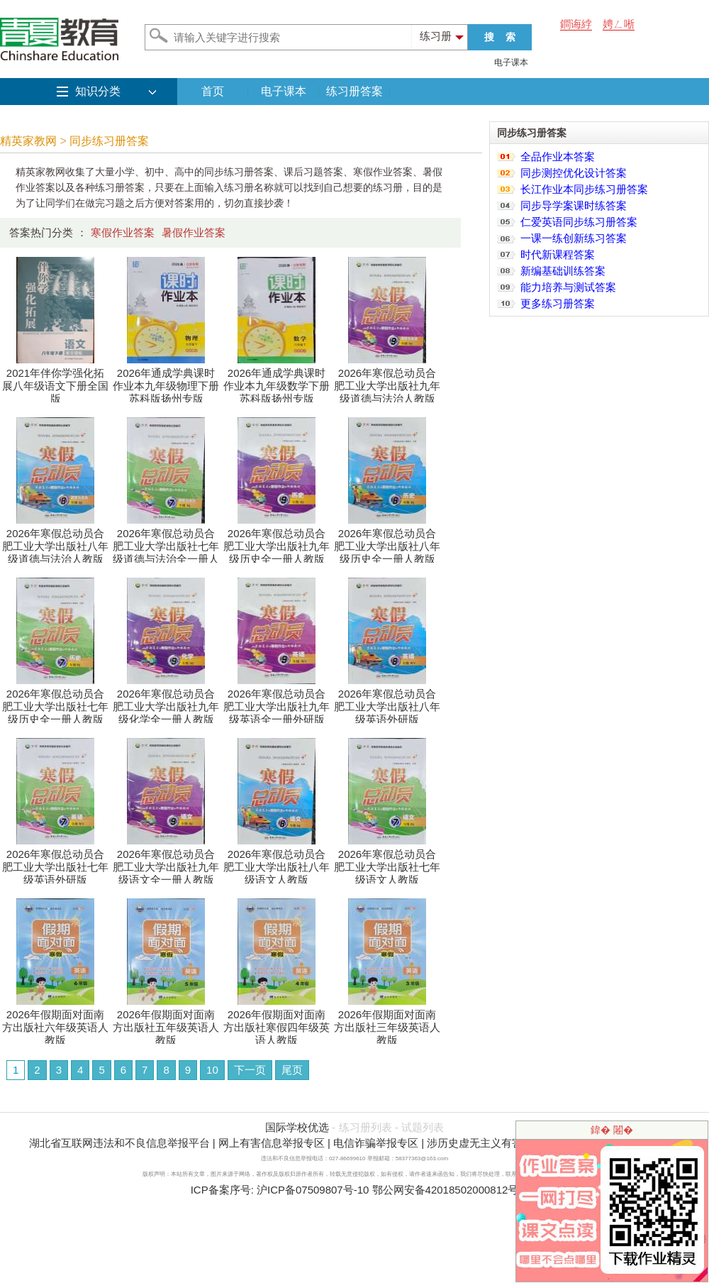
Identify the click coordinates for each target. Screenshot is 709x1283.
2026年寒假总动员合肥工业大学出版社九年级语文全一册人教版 (166, 862)
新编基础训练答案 (562, 271)
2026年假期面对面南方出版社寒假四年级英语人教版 (276, 1022)
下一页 (250, 1070)
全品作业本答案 (557, 156)
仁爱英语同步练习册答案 (578, 222)
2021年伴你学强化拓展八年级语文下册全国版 (55, 380)
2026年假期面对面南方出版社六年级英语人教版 (55, 1022)
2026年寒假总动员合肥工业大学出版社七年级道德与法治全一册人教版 (166, 547)
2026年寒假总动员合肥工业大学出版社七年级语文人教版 (387, 862)
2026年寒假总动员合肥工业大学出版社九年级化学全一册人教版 (166, 701)
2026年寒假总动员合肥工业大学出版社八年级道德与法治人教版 (55, 541)
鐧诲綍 (576, 24)
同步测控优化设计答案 (573, 173)
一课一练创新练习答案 (573, 238)
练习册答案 (354, 91)
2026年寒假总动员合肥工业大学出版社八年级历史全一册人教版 (387, 541)
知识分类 (98, 91)
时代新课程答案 (557, 254)
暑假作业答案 (193, 232)
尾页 (292, 1070)
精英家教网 (28, 141)
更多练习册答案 (557, 303)
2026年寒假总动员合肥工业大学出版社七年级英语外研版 (55, 862)
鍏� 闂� (612, 1129)
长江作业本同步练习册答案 (584, 189)
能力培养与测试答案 (568, 287)
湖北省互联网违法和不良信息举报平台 (119, 1143)
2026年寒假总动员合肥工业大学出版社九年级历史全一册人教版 (276, 541)
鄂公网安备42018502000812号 (445, 1190)
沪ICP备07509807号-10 (313, 1190)
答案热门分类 (41, 232)
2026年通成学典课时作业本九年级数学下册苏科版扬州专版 (276, 380)
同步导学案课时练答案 (573, 205)
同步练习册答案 (109, 141)
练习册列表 (365, 1127)
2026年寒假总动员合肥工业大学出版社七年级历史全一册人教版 (55, 701)
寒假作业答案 (123, 232)
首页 (212, 91)
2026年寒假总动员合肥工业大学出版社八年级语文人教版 (276, 862)
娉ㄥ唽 (619, 24)
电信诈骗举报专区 (375, 1143)
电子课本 (511, 62)
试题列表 (422, 1127)
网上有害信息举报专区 (271, 1143)
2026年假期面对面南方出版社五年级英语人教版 (166, 1022)
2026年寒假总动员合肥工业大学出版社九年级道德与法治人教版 (387, 380)
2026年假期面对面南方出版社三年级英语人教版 (387, 1022)
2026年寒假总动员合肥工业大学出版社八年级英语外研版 (387, 701)
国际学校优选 (297, 1127)
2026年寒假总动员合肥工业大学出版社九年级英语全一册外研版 (276, 701)
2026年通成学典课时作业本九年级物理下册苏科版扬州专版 (166, 380)
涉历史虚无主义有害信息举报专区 (506, 1143)
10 (212, 1070)
